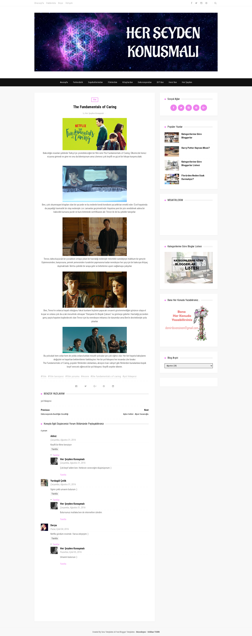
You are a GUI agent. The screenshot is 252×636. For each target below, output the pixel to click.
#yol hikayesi (130, 376)
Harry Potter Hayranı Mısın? (195, 147)
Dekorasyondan (145, 82)
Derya (53, 525)
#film (43, 376)
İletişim (69, 3)
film (94, 100)
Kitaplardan (127, 82)
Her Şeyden (187, 82)
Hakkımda (51, 3)
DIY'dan (160, 82)
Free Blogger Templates (125, 632)
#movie (85, 376)
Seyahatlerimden (95, 82)
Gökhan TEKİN (154, 632)
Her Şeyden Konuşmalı (72, 459)
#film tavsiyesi (56, 376)
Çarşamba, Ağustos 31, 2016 (63, 440)
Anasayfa (39, 3)
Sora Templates (107, 632)
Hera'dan (173, 82)
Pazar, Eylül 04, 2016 (59, 529)
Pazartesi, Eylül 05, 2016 (71, 552)
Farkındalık (78, 82)
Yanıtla (55, 449)
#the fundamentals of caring (106, 376)
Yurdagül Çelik (58, 480)
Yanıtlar (56, 455)
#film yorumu (72, 376)
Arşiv (60, 3)
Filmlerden (112, 82)
